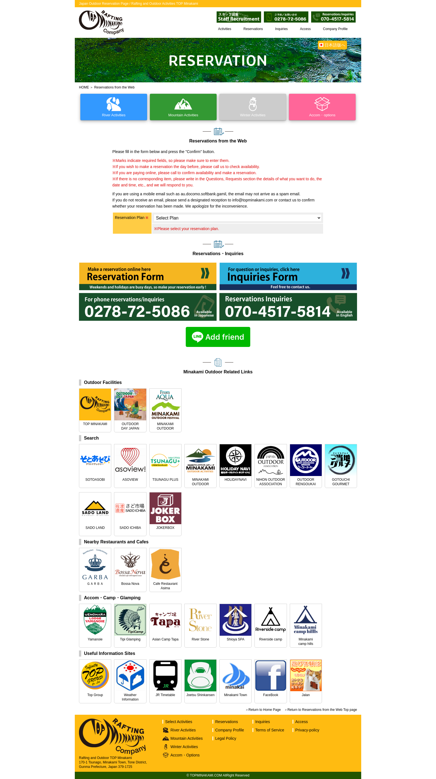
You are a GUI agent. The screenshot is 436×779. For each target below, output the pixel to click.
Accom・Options (185, 755)
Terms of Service (269, 730)
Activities (224, 29)
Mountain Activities (186, 738)
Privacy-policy (307, 730)
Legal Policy (225, 738)
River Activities (183, 730)
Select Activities (178, 721)
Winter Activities (184, 747)
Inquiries (281, 29)
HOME (84, 87)
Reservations (253, 29)
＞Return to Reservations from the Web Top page (320, 710)
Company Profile (335, 29)
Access (305, 29)
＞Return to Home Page (263, 710)
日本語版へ (334, 45)
